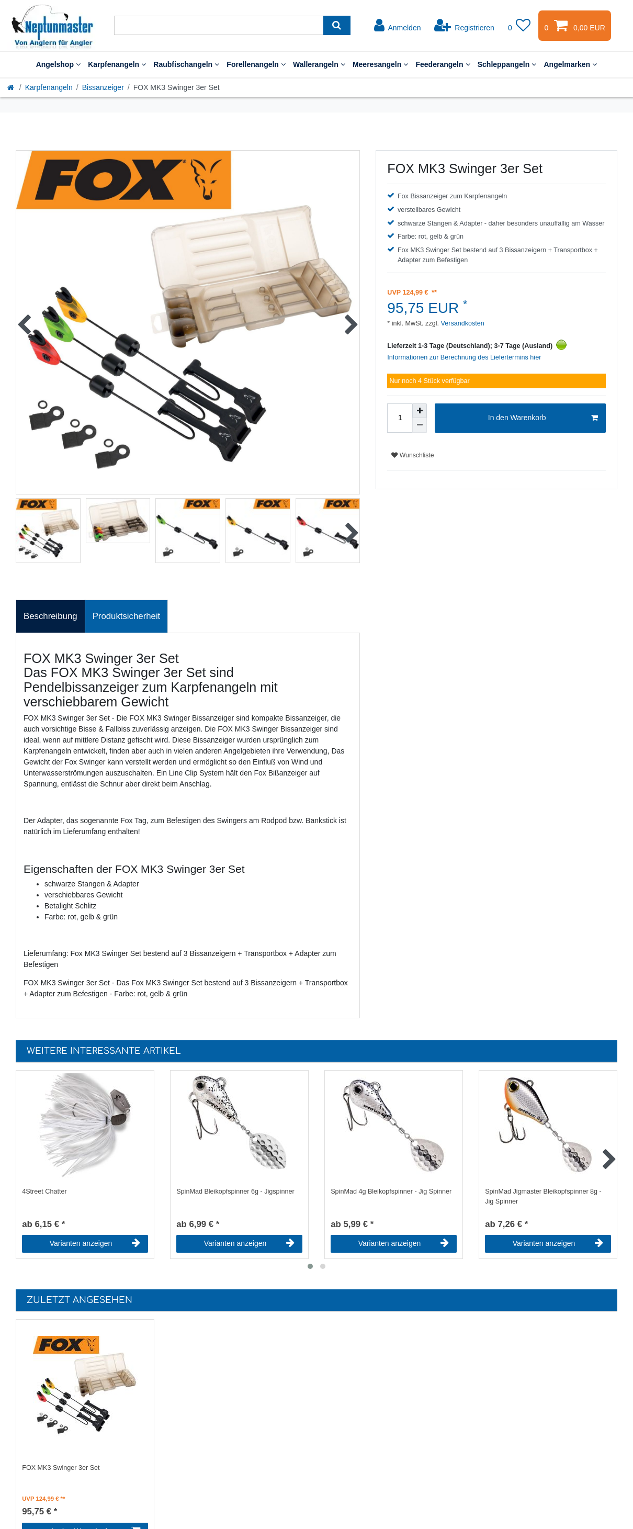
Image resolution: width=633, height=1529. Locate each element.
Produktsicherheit (127, 616)
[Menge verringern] (419, 425)
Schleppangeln (507, 64)
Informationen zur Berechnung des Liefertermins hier (464, 357)
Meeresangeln (381, 64)
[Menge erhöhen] (419, 410)
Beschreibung (50, 616)
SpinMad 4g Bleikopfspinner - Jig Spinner (391, 1191)
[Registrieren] (464, 25)
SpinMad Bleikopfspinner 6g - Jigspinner (235, 1191)
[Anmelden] (397, 25)
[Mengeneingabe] (399, 418)
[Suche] (336, 25)
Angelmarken (570, 64)
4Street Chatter (44, 1191)
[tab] (50, 616)
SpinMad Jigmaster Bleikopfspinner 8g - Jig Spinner (543, 1196)
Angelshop (58, 64)
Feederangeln (442, 64)
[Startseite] (11, 87)
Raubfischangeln (186, 64)
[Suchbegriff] (218, 25)
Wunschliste (412, 455)
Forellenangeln (256, 64)
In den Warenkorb (543, 418)
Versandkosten (461, 323)
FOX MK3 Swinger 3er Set (60, 1467)
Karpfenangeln (117, 64)
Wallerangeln (319, 64)
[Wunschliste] (519, 25)
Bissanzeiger (103, 87)
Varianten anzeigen (95, 1243)
